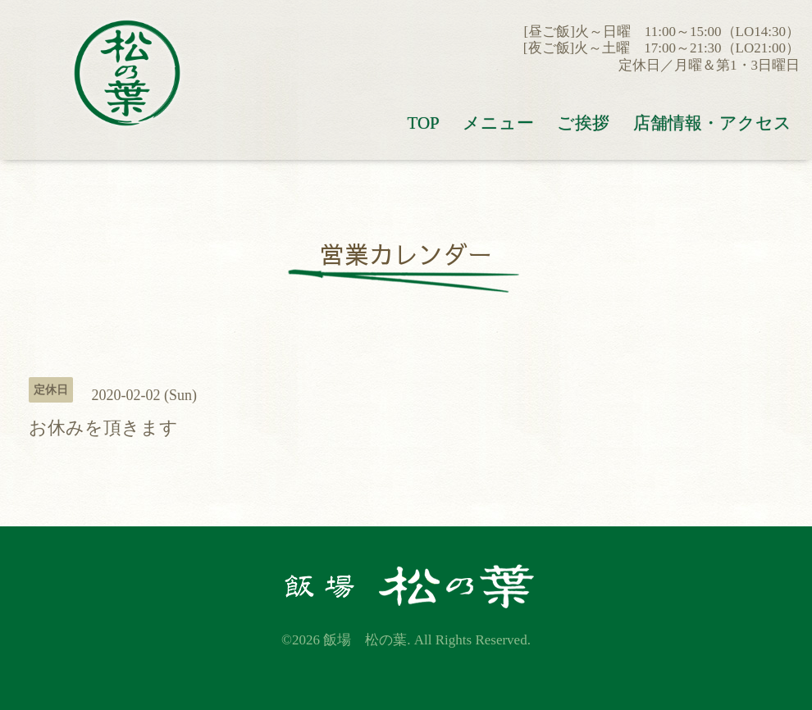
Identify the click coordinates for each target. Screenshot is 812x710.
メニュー (498, 123)
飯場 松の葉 (365, 640)
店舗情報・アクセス (712, 123)
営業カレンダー (406, 254)
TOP (423, 123)
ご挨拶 (583, 123)
